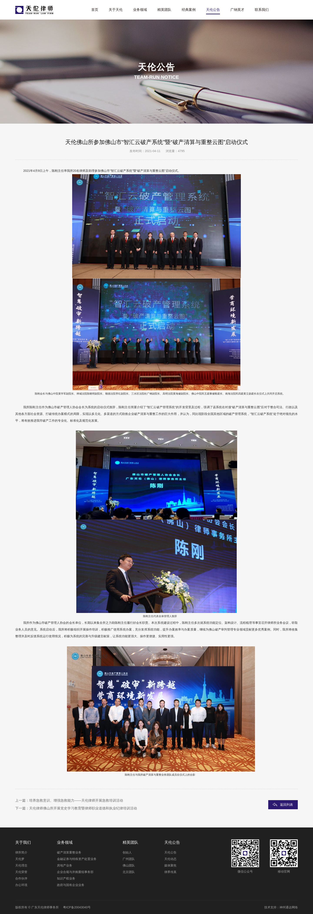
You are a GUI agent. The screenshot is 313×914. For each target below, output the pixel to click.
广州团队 (129, 859)
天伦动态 (170, 859)
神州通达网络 (289, 907)
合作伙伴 (21, 878)
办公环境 (21, 885)
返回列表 (286, 804)
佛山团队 (129, 865)
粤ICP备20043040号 (77, 907)
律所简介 (21, 852)
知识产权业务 (66, 878)
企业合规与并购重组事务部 (75, 872)
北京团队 (129, 872)
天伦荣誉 (21, 872)
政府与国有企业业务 (70, 885)
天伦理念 (21, 865)
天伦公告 (170, 852)
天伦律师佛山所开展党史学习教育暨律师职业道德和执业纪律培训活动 (83, 808)
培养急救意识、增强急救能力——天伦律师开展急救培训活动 (76, 800)
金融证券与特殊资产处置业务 (77, 859)
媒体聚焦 (170, 865)
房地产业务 (64, 865)
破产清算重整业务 (69, 852)
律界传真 (170, 872)
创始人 (127, 852)
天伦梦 (19, 859)
